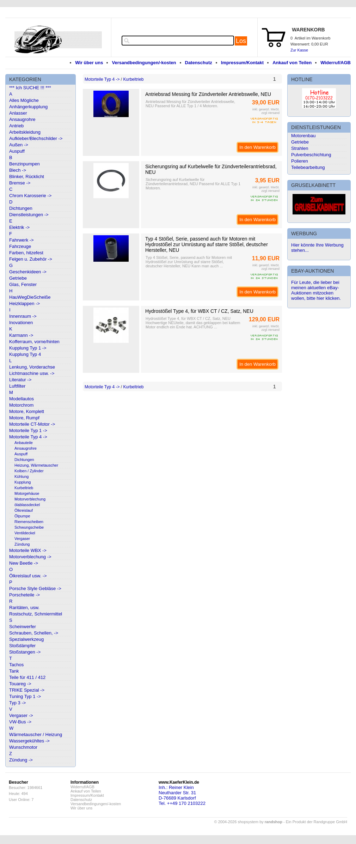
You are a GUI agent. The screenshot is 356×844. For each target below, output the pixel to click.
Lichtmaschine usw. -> (31, 373)
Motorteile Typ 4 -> (28, 436)
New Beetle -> (23, 563)
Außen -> (18, 144)
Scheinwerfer (22, 626)
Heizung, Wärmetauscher (36, 465)
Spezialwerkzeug (26, 639)
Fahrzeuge (20, 246)
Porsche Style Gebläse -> (35, 588)
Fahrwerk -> (21, 240)
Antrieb (16, 125)
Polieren (299, 161)
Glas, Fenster (23, 284)
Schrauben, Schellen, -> (33, 633)
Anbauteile (23, 443)
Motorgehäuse (26, 493)
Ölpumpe (22, 516)
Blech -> (17, 170)
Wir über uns (89, 62)
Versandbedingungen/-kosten (144, 62)
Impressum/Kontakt (242, 62)
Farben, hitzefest (26, 252)
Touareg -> (20, 683)
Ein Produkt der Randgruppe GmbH (316, 822)
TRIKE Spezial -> (26, 690)
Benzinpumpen (24, 163)
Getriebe (18, 278)
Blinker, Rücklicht (26, 176)
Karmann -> (21, 335)
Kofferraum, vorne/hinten (34, 341)
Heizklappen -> (24, 303)
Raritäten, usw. (24, 607)
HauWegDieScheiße (30, 297)
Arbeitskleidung (25, 132)
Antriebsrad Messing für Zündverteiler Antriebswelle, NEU (208, 94)
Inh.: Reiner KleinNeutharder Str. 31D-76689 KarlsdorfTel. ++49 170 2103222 (182, 795)
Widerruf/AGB (335, 62)
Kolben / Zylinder (29, 471)
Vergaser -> (21, 715)
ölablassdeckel (27, 505)
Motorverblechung (29, 499)
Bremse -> (19, 183)
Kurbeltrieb (23, 488)
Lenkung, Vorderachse (32, 367)
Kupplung (22, 482)
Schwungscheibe (29, 527)
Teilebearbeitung (308, 167)
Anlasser (18, 113)
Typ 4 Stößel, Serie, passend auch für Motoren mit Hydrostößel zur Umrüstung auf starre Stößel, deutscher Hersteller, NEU (206, 244)
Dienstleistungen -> (29, 214)
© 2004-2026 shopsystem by (248, 822)
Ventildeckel (24, 533)
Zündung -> (21, 760)
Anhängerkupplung (28, 106)
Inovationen (21, 322)
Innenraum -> (23, 316)
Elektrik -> (19, 227)
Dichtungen (20, 208)
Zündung (22, 544)
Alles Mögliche (24, 100)
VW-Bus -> (20, 721)
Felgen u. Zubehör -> (30, 259)
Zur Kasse (299, 50)
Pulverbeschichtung (311, 154)
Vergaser (22, 538)
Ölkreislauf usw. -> (28, 575)
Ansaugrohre (22, 119)
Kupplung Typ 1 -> (28, 348)
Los (241, 40)
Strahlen (299, 148)
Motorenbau (303, 135)
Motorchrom (21, 405)
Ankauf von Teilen (292, 62)
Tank (14, 671)
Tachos (16, 664)
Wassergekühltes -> (29, 740)
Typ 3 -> (17, 702)
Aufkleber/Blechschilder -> (35, 138)
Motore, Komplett (26, 411)
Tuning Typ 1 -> (25, 696)
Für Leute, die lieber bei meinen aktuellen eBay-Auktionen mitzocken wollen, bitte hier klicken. (316, 290)
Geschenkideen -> (28, 271)
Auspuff (17, 151)
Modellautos (21, 398)
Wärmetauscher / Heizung (35, 734)
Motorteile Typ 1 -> (28, 430)
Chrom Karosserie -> (30, 195)
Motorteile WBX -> (28, 550)
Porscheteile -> (24, 594)
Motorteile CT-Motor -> (32, 424)
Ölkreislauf (23, 510)
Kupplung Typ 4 (25, 354)
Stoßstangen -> (25, 652)
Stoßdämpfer (22, 645)
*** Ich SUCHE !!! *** (30, 87)
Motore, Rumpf (24, 417)
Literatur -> (20, 379)
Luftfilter (17, 386)
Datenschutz (198, 62)
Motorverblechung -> (30, 556)
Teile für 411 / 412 (27, 677)
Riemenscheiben (28, 522)
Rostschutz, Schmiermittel (35, 614)
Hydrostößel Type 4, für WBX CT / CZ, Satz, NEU (199, 311)
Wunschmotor (23, 747)
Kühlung (21, 476)
